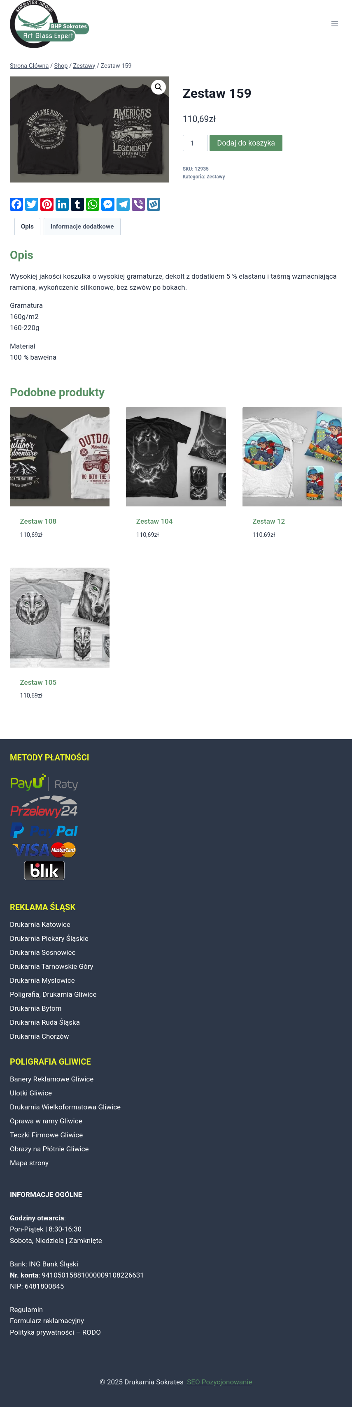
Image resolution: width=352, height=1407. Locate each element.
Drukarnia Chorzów (39, 1036)
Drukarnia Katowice (40, 924)
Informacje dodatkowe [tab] (82, 226)
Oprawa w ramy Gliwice (46, 1121)
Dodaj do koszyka (246, 143)
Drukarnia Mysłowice (42, 980)
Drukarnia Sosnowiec (42, 952)
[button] (158, 87)
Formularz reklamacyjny (47, 1321)
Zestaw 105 (38, 682)
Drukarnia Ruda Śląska (45, 1022)
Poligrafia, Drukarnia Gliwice (53, 994)
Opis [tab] (27, 226)
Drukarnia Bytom (36, 1008)
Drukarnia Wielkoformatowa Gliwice (65, 1107)
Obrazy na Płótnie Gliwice (49, 1149)
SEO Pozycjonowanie (219, 1382)
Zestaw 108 (38, 521)
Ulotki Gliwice (31, 1093)
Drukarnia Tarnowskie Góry (51, 966)
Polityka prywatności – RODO (55, 1332)
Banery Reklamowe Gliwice (51, 1079)
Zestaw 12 (268, 521)
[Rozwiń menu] (334, 24)
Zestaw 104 (154, 521)
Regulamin (26, 1309)
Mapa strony (29, 1163)
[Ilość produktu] (195, 143)
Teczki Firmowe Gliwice (46, 1135)
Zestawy (216, 177)
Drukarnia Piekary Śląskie (49, 938)
